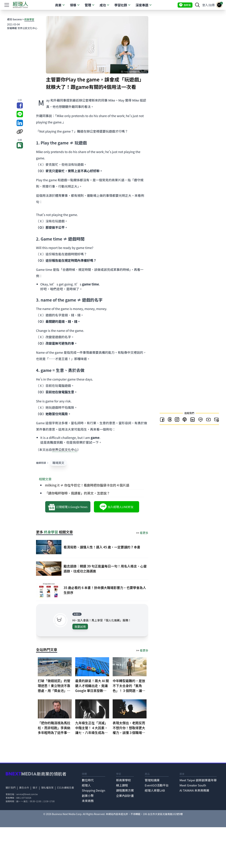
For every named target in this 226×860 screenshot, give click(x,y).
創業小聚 (88, 796)
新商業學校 (123, 780)
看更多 (144, 533)
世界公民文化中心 (64, 449)
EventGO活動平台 (157, 785)
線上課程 (122, 785)
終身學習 (29, 19)
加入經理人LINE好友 (116, 506)
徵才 (35, 787)
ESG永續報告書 (65, 787)
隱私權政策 (47, 787)
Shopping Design (93, 790)
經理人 (86, 785)
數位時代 (88, 780)
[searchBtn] (197, 5)
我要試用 (80, 626)
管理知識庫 (152, 780)
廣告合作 (24, 787)
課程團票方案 (125, 790)
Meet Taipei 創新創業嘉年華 (198, 780)
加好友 (185, 5)
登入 (205, 5)
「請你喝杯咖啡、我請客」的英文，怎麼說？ (77, 493)
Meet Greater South (193, 785)
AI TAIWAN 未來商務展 (194, 790)
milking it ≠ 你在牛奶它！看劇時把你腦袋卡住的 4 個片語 (87, 485)
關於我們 (11, 787)
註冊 (212, 5)
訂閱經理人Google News (67, 506)
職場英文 (58, 463)
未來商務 (88, 801)
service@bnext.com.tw (27, 794)
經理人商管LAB (155, 790)
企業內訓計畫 (125, 796)
